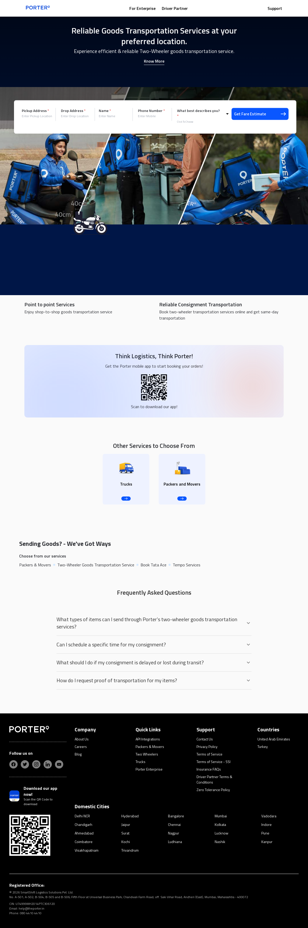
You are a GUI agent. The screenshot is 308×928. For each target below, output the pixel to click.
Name (105, 110)
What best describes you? (198, 113)
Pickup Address (35, 110)
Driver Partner (175, 8)
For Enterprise (142, 8)
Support (275, 8)
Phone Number (151, 110)
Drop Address (73, 110)
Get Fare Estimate (260, 114)
